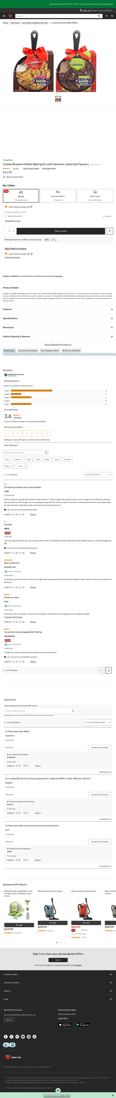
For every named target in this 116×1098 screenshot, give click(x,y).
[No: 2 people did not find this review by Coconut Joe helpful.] (22, 587)
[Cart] (112, 16)
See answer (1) (105, 772)
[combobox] (99, 474)
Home (5, 23)
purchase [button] (67, 459)
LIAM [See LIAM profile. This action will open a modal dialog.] (6, 491)
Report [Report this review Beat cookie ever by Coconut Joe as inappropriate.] (33, 587)
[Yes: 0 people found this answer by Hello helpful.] (18, 860)
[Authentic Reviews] (14, 375)
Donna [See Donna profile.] (10, 804)
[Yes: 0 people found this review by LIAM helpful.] (15, 514)
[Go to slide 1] (58, 99)
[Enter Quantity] (9, 231)
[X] (11, 1037)
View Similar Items (49, 168)
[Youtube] (23, 1037)
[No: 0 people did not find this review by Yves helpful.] (22, 622)
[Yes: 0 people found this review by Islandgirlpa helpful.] (15, 661)
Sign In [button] (58, 960)
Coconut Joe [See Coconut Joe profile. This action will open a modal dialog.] (10, 567)
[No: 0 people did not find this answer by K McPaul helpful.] (26, 765)
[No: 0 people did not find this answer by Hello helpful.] (26, 860)
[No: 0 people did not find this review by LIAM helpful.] (22, 514)
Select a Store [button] (61, 231)
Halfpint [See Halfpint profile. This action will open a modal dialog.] (9, 783)
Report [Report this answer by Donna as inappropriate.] (38, 813)
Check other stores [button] (12, 221)
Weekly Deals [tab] (9, 351)
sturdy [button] (57, 459)
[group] (76, 930)
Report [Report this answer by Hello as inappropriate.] (38, 860)
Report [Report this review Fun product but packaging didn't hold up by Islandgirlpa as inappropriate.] (33, 661)
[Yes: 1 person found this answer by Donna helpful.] (18, 813)
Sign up (9, 1020)
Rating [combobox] (9, 466)
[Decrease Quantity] (5, 231)
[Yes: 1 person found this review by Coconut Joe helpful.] (15, 587)
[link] (11, 168)
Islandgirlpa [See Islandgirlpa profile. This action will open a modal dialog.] (9, 636)
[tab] (21, 195)
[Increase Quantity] (13, 231)
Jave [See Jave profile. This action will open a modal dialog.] (7, 830)
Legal (58, 999)
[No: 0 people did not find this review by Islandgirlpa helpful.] (22, 661)
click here (58, 276)
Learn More (63, 1018)
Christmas (15, 23)
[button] (99, 16)
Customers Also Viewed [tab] (27, 351)
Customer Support (58, 974)
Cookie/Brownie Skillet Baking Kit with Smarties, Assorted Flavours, (46, 164)
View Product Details (31, 168)
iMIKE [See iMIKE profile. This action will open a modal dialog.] (6, 529)
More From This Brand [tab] (71, 351)
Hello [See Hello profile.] (9, 851)
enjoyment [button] (17, 459)
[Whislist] (106, 16)
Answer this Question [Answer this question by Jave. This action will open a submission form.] (100, 841)
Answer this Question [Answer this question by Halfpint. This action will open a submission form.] (100, 794)
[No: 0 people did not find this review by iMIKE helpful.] (22, 553)
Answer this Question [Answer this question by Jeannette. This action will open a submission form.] (100, 747)
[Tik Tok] (34, 1037)
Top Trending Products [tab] (50, 351)
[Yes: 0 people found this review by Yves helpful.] (15, 622)
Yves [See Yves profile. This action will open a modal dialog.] (6, 602)
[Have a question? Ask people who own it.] (40, 711)
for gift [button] (28, 459)
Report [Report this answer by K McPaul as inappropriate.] (38, 766)
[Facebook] (6, 1037)
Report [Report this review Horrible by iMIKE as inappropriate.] (33, 553)
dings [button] (38, 459)
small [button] (6, 459)
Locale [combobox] (22, 466)
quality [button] (47, 459)
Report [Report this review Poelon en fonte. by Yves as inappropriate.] (33, 622)
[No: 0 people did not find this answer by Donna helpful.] (26, 813)
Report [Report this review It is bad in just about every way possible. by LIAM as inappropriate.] (33, 514)
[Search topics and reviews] (25, 452)
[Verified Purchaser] (13, 571)
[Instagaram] (17, 1037)
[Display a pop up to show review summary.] (21, 933)
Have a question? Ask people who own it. (20, 705)
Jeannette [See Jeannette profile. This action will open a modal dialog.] (9, 735)
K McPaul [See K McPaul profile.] (11, 757)
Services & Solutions (58, 982)
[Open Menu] (4, 16)
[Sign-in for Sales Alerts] (13, 176)
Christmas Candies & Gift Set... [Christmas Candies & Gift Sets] (35, 23)
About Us (58, 991)
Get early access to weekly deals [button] (57, 1096)
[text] (19, 933)
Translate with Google (13, 617)
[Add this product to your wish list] (109, 231)
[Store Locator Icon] (81, 10)
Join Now (78, 965)
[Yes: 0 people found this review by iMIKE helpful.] (15, 553)
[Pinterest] (29, 1037)
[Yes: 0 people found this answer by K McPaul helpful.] (18, 766)
